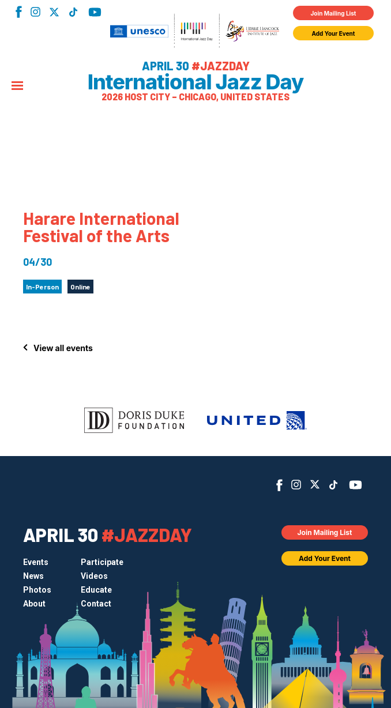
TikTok (72, 12)
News (33, 576)
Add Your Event (333, 33)
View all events (63, 348)
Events (35, 562)
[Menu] (17, 86)
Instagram (35, 11)
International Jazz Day (196, 81)
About (34, 603)
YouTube (94, 12)
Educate (96, 589)
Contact (96, 603)
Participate (102, 562)
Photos (37, 589)
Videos (94, 576)
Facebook (19, 12)
